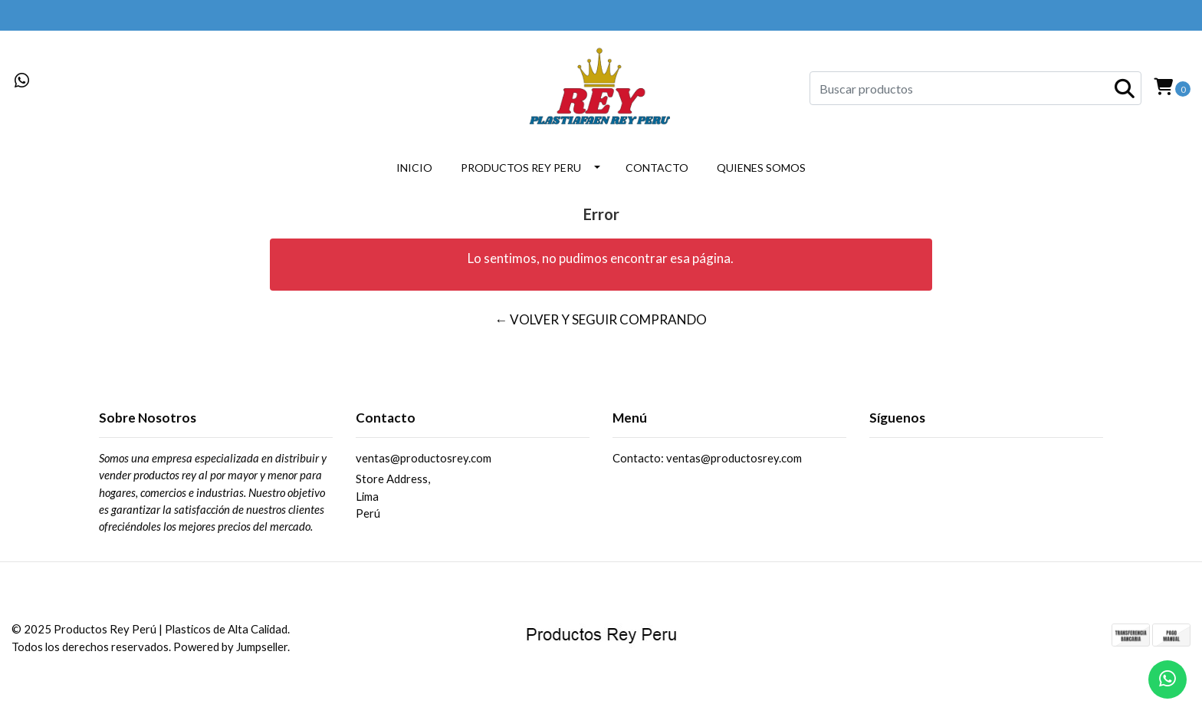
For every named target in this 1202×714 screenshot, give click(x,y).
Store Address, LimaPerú (393, 496)
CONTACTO (657, 167)
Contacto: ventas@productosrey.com (707, 458)
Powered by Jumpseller (230, 646)
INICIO (414, 167)
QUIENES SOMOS (761, 167)
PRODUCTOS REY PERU (521, 167)
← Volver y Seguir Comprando (600, 319)
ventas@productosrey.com (423, 458)
